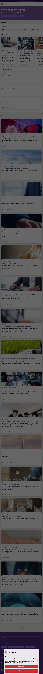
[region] (21, 661)
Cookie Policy (20, 662)
